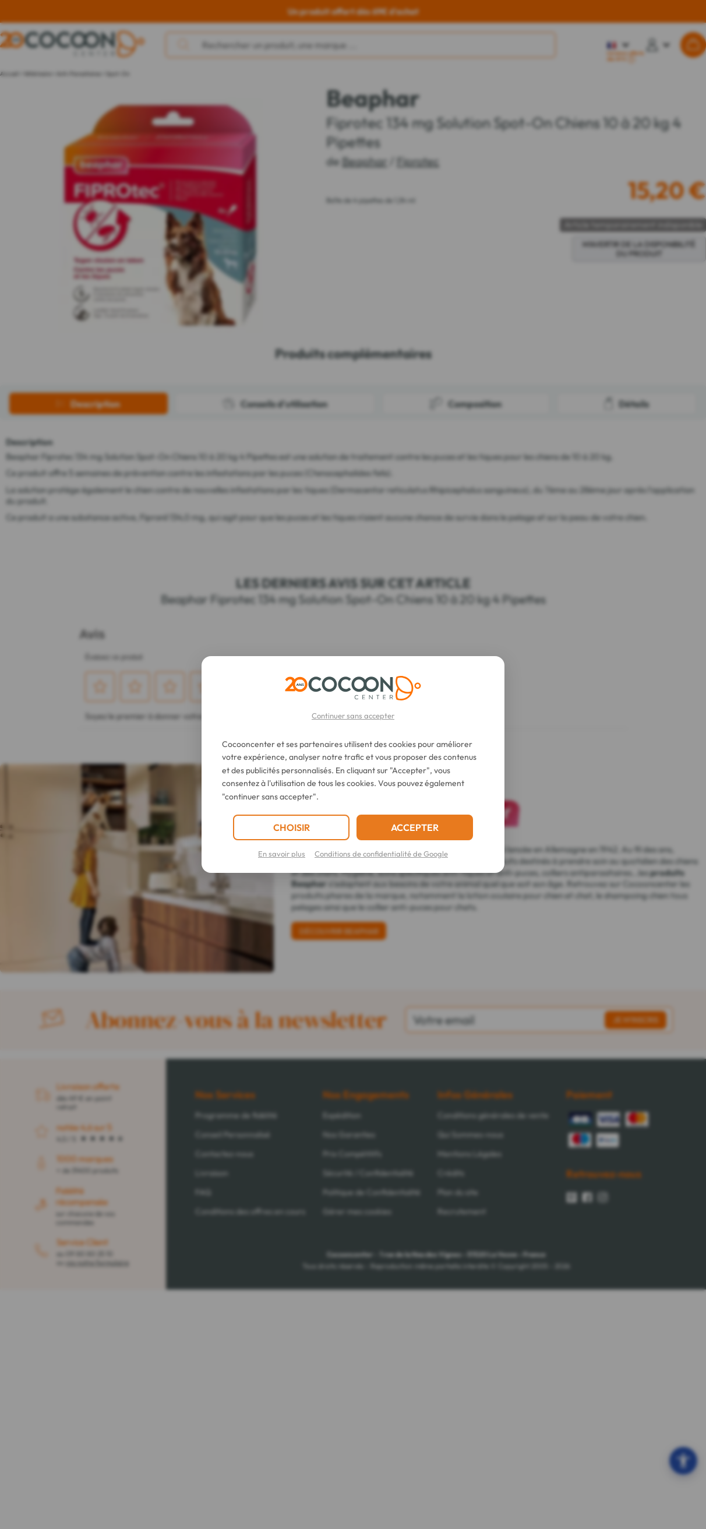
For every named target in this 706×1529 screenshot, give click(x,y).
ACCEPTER (415, 827)
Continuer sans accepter (353, 715)
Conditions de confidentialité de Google (381, 853)
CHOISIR (291, 827)
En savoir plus (281, 853)
